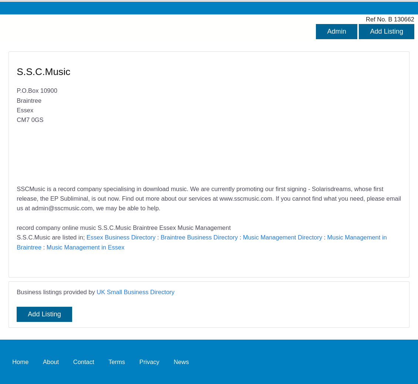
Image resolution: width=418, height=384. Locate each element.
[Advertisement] (301, 118)
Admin (336, 31)
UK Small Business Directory (136, 292)
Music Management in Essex (86, 247)
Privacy (149, 361)
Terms (116, 361)
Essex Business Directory (121, 237)
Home (20, 361)
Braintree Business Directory (199, 237)
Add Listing (386, 31)
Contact (83, 361)
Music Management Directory (282, 237)
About (51, 361)
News (181, 361)
